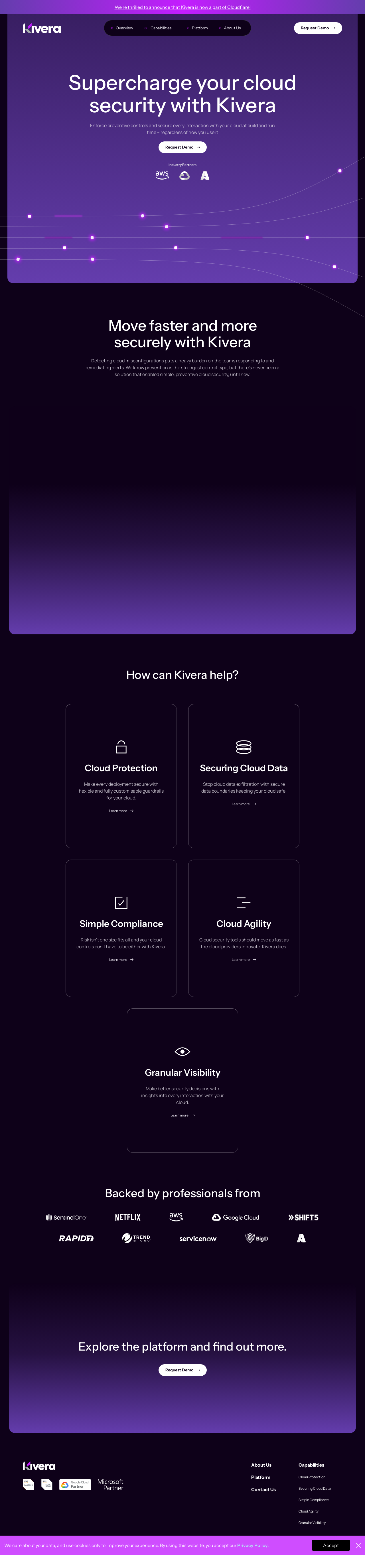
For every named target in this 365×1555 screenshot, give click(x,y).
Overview (124, 28)
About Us (232, 28)
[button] (162, 28)
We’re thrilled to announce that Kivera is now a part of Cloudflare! (183, 7)
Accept (331, 1545)
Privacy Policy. (253, 1545)
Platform (200, 28)
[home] (42, 28)
